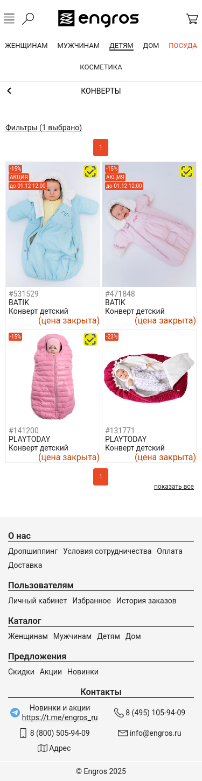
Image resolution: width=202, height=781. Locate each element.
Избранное (91, 600)
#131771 (120, 430)
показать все (174, 486)
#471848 (120, 294)
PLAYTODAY (29, 439)
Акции (51, 671)
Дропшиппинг (33, 551)
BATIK (19, 302)
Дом (133, 636)
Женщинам (28, 636)
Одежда (101, 91)
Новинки (83, 671)
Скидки (21, 671)
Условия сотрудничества (107, 551)
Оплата (170, 551)
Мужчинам (72, 636)
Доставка (25, 565)
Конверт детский (38, 311)
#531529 (24, 294)
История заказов (146, 600)
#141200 (24, 430)
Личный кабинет (37, 600)
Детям (108, 636)
